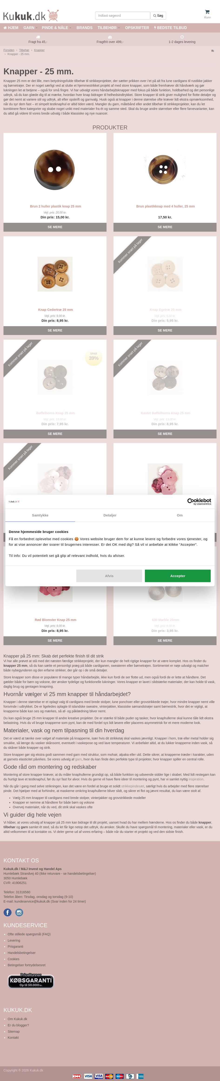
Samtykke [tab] (40, 515)
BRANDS (84, 28)
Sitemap (14, 1031)
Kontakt (13, 1037)
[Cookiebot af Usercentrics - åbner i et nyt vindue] (190, 501)
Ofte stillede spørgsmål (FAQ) (29, 934)
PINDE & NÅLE (55, 28)
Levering (14, 940)
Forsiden (8, 50)
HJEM (10, 28)
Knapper (39, 50)
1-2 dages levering (182, 42)
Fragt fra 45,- (38, 42)
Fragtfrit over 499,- (110, 42)
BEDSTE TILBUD (170, 28)
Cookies (14, 959)
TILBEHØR (107, 28)
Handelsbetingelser (22, 953)
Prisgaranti (15, 946)
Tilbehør (24, 50)
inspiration (196, 779)
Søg (158, 15)
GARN (28, 28)
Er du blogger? (18, 1025)
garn (78, 759)
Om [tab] (180, 515)
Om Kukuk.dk (17, 1019)
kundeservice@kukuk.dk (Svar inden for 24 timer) (50, 901)
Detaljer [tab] (110, 515)
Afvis (109, 576)
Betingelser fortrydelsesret (27, 965)
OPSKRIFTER (136, 28)
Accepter (177, 576)
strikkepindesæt (132, 786)
